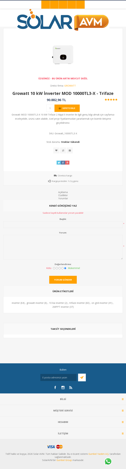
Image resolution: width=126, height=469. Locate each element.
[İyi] (62, 268)
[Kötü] (54, 268)
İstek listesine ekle (56, 150)
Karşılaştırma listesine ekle (63, 150)
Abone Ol (82, 377)
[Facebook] (55, 387)
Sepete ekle (68, 108)
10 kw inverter (56, 302)
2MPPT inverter (60, 306)
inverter (16, 302)
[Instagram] (63, 387)
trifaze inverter (77, 302)
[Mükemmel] (65, 268)
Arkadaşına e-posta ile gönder (70, 150)
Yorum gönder (63, 279)
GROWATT (70, 85)
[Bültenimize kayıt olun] (58, 377)
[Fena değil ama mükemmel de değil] (60, 268)
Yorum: (63, 232)
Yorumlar (63, 198)
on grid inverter (100, 302)
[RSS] (71, 387)
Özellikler (63, 195)
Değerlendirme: (63, 264)
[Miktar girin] (50, 108)
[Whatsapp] (108, 462)
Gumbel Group (64, 460)
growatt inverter (35, 302)
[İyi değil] (57, 268)
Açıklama (63, 192)
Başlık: (63, 219)
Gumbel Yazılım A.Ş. (98, 453)
